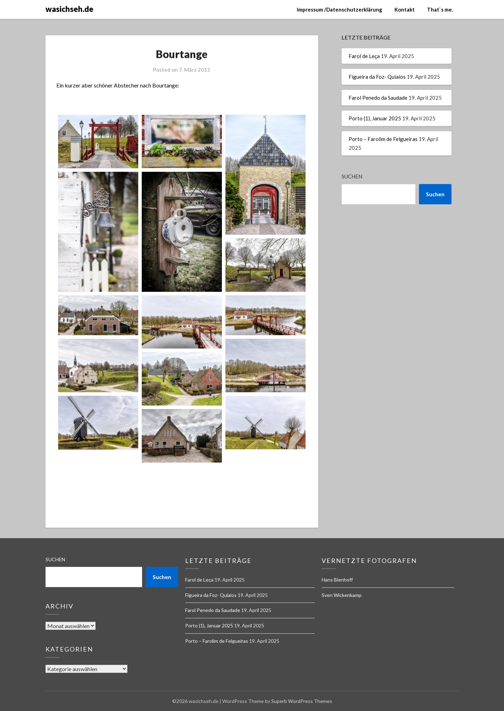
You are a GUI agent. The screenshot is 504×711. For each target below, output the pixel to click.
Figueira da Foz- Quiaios (377, 76)
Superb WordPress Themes (301, 701)
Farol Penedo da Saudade (378, 97)
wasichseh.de (69, 9)
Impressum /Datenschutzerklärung (339, 9)
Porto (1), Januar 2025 (375, 118)
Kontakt (404, 9)
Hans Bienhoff (337, 580)
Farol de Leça (364, 56)
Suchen (352, 176)
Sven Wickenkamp (342, 595)
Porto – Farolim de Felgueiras (383, 139)
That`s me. (440, 9)
